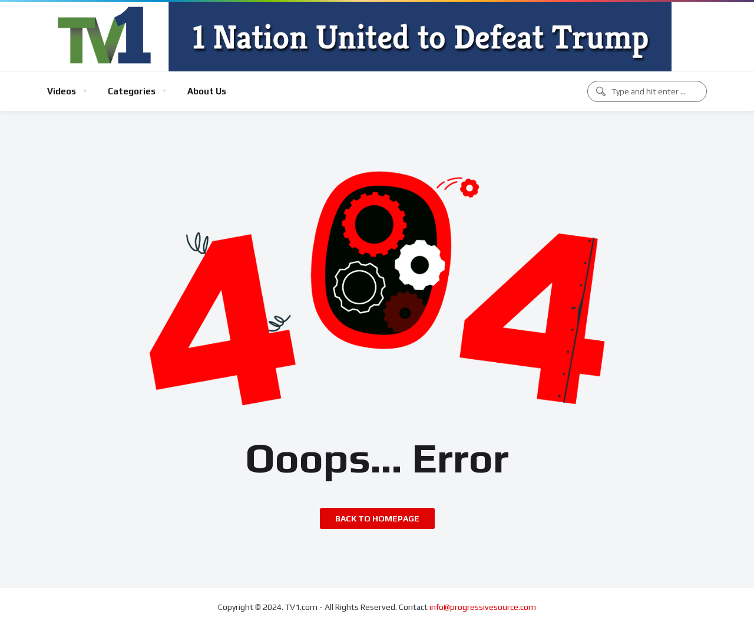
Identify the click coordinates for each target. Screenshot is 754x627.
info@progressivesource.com (482, 607)
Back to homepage (377, 518)
